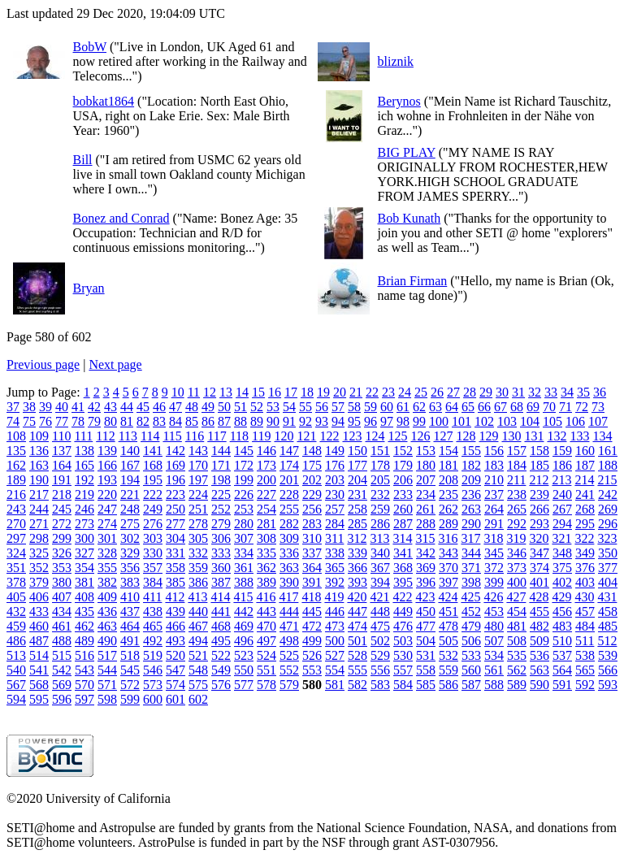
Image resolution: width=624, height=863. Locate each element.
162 (16, 465)
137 (62, 451)
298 (39, 538)
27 (453, 392)
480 (494, 626)
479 (471, 626)
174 (289, 465)
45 (143, 407)
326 (62, 553)
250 (175, 509)
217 (39, 494)
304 (175, 538)
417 (288, 597)
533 (471, 655)
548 (198, 670)
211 (516, 480)
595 (39, 699)
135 (16, 451)
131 (534, 436)
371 (471, 568)
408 (84, 597)
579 (289, 685)
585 (426, 685)
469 (244, 626)
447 (357, 611)
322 (584, 538)
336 (289, 553)
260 (403, 509)
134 (602, 436)
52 (256, 407)
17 (290, 392)
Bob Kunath (409, 218)
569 (62, 685)
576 (221, 685)
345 (494, 553)
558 (426, 670)
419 (334, 597)
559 (448, 670)
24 (404, 392)
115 (171, 436)
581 (334, 685)
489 (84, 641)
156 (494, 451)
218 (62, 494)
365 (334, 568)
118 (239, 436)
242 (608, 494)
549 (221, 670)
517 (107, 655)
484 (585, 626)
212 (538, 480)
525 (289, 655)
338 (334, 553)
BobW (89, 47)
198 (221, 480)
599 (130, 699)
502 (380, 641)
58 (354, 407)
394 (380, 582)
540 (16, 670)
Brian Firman (413, 281)
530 (403, 655)
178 (380, 465)
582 (357, 685)
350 (608, 553)
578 (266, 685)
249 (152, 509)
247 (107, 509)
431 (607, 597)
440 (198, 611)
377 (608, 568)
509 (539, 641)
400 (516, 582)
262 (448, 509)
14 (242, 392)
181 (448, 465)
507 (494, 641)
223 (175, 494)
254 (266, 509)
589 (516, 685)
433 (39, 611)
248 (130, 509)
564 (562, 670)
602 (198, 699)
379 (39, 582)
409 (107, 597)
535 (516, 655)
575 (198, 685)
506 (471, 641)
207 (426, 480)
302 (130, 538)
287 (403, 524)
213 (561, 480)
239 (539, 494)
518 (130, 655)
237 (494, 494)
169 (175, 465)
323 (607, 538)
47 (175, 407)
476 (403, 626)
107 (598, 421)
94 (338, 421)
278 (198, 524)
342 (426, 553)
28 (469, 392)
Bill (83, 160)
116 (194, 436)
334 (244, 553)
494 (198, 641)
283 (312, 524)
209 (471, 480)
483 (562, 626)
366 (357, 568)
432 (16, 611)
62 (419, 407)
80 (110, 421)
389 (266, 582)
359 (198, 568)
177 (357, 465)
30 (502, 392)
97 (386, 421)
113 (128, 436)
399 (494, 582)
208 (448, 480)
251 (198, 509)
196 (175, 480)
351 (16, 568)
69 (533, 407)
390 (289, 582)
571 (107, 685)
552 (289, 670)
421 (379, 597)
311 (334, 538)
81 (126, 421)
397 (448, 582)
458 (608, 611)
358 (175, 568)
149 (334, 451)
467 (198, 626)
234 (426, 494)
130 (511, 436)
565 (585, 670)
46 (159, 407)
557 (403, 670)
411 (152, 597)
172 (244, 465)
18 (307, 392)
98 (403, 421)
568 (39, 685)
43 (110, 407)
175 (312, 465)
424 (447, 597)
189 (16, 480)
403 (585, 582)
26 (437, 392)
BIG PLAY (407, 152)
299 (62, 538)
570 (84, 685)
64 (451, 407)
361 (244, 568)
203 (334, 480)
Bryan (89, 288)
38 (29, 407)
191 (62, 480)
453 (494, 611)
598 (107, 699)
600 (152, 699)
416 (265, 597)
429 (561, 597)
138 (84, 451)
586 (448, 685)
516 (84, 655)
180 (426, 465)
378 (16, 582)
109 (39, 436)
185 (539, 465)
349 (585, 553)
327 (84, 553)
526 (312, 655)
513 (16, 655)
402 (562, 582)
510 (562, 641)
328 (107, 553)
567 (16, 685)
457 (585, 611)
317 (470, 538)
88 (240, 421)
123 (352, 436)
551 (266, 670)
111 (83, 436)
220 (107, 494)
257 (334, 509)
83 (159, 421)
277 (175, 524)
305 (198, 538)
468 (221, 626)
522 (221, 655)
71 (565, 407)
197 (198, 480)
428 (538, 597)
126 (420, 436)
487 (39, 641)
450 (426, 611)
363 (289, 568)
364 (312, 568)
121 (306, 436)
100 (438, 421)
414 (220, 597)
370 (448, 568)
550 (244, 670)
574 (175, 685)
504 (426, 641)
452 (471, 611)
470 (266, 626)
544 (107, 670)
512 (607, 641)
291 (494, 524)
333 (221, 553)
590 (539, 685)
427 (516, 597)
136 (39, 451)
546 (152, 670)
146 (266, 451)
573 (152, 685)
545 (130, 670)
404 (608, 582)
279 (221, 524)
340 (380, 553)
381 (84, 582)
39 (45, 407)
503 (403, 641)
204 (357, 480)
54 (289, 407)
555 (357, 670)
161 (608, 451)
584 (403, 685)
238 (516, 494)
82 (143, 421)
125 (397, 436)
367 (380, 568)
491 (130, 641)
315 (425, 538)
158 (539, 451)
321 (561, 538)
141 (152, 451)
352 (39, 568)
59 (370, 407)
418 (311, 597)
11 (194, 392)
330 (152, 553)
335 (266, 553)
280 (244, 524)
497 (266, 641)
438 (152, 611)
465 (152, 626)
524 (266, 655)
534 (494, 655)
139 (107, 451)
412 (174, 597)
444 (289, 611)
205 (380, 480)
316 (447, 538)
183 (494, 465)
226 (244, 494)
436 (107, 611)
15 (258, 392)
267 (562, 509)
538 (585, 655)
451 (448, 611)
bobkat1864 (104, 101)
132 (556, 436)
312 (356, 538)
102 (484, 421)
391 (312, 582)
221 (130, 494)
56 (321, 407)
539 (608, 655)
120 (283, 436)
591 (562, 685)
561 (494, 670)
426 (493, 597)
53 (273, 407)
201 (289, 480)
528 (357, 655)
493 (175, 641)
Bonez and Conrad (121, 218)
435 (84, 611)
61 (403, 407)
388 (244, 582)
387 (221, 582)
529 (380, 655)
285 (357, 524)
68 (516, 407)
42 (94, 407)
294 (562, 524)
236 (471, 494)
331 (175, 553)
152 (403, 451)
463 (107, 626)
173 (266, 465)
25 (420, 392)
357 (152, 568)
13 (225, 392)
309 (289, 538)
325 (39, 553)
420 (356, 597)
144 (221, 451)
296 (608, 524)
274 (107, 524)
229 (312, 494)
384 (152, 582)
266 (539, 509)
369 (426, 568)
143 (198, 451)
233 (403, 494)
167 (130, 465)
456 (562, 611)
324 (16, 553)
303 (152, 538)
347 (539, 553)
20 (339, 392)
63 (435, 407)
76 (45, 421)
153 (426, 451)
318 (493, 538)
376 (585, 568)
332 (198, 553)
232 (380, 494)
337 (312, 553)
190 (39, 480)
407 (62, 597)
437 (130, 611)
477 (426, 626)
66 (484, 407)
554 (334, 670)
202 (312, 480)
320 (538, 538)
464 (130, 626)
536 (539, 655)
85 (191, 421)
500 (334, 641)
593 (608, 685)
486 (16, 641)
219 (84, 494)
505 (448, 641)
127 (443, 436)
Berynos (399, 101)
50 (224, 407)
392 (334, 582)
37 (13, 407)
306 (221, 538)
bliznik (396, 61)
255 (289, 509)
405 (16, 597)
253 (244, 509)
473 (334, 626)
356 (130, 568)
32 (534, 392)
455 (539, 611)
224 (198, 494)
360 (221, 568)
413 (197, 597)
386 (198, 582)
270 (16, 524)
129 (488, 436)
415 (243, 597)
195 (152, 480)
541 (39, 670)
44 (126, 407)
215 (607, 480)
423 (425, 597)
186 (562, 465)
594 (16, 699)
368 (403, 568)
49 (208, 407)
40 (61, 407)
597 (84, 699)
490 (107, 641)
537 (562, 655)
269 (608, 509)
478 (448, 626)
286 (380, 524)
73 (598, 407)
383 (130, 582)
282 (289, 524)
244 (39, 509)
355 (107, 568)
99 (419, 421)
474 (357, 626)
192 (84, 480)
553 (312, 670)
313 (379, 538)
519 (152, 655)
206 (403, 480)
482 (539, 626)
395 (403, 582)
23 (388, 392)
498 (289, 641)
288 (426, 524)
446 (334, 611)
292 (516, 524)
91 (289, 421)
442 (244, 611)
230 (334, 494)
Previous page (43, 364)
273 (84, 524)
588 (494, 685)
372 (494, 568)
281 (266, 524)
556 (380, 670)
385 (175, 582)
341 (403, 553)
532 (448, 655)
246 (84, 509)
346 (516, 553)
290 (471, 524)
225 (221, 494)
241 (585, 494)
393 (357, 582)
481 (516, 626)
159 (562, 451)
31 (518, 392)
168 (152, 465)
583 (380, 685)
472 (312, 626)
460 (39, 626)
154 (448, 451)
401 (539, 582)
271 (39, 524)
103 (507, 421)
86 (208, 421)
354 (84, 568)
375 (562, 568)
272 (62, 524)
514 (39, 655)
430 (584, 597)
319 (516, 538)
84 (175, 421)
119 (261, 436)
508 (516, 641)
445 (312, 611)
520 (175, 655)
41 (78, 407)
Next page (115, 364)
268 (585, 509)
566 (608, 670)
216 (16, 494)
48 (191, 407)
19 (323, 392)
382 (107, 582)
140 (130, 451)
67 (500, 407)
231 (357, 494)
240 (562, 494)
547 (175, 670)
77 (61, 421)
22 (372, 392)
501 (357, 641)
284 (334, 524)
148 (312, 451)
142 (175, 451)
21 (355, 392)
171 (221, 465)
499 (312, 641)
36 (599, 392)
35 (583, 392)
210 (494, 480)
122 (329, 436)
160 (585, 451)
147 (289, 451)
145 (244, 451)
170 (198, 465)
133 (579, 436)
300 (84, 538)
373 (516, 568)
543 (84, 670)
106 (575, 421)
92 (305, 421)
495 (221, 641)
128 (465, 436)
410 (130, 597)
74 (13, 421)
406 (39, 597)
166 (107, 465)
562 (516, 670)
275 (130, 524)
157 (516, 451)
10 (177, 392)
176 (334, 465)
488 (62, 641)
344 (471, 553)
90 (273, 421)
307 (244, 538)
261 (426, 509)
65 (468, 407)
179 (403, 465)
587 (471, 685)
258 (357, 509)
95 (354, 421)
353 (62, 568)
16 (274, 392)
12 (209, 392)
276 (152, 524)
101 (461, 421)
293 (539, 524)
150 (357, 451)
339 (357, 553)
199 (244, 480)
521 (198, 655)
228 (289, 494)
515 (62, 655)
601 (175, 699)
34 (567, 392)
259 (380, 509)
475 (380, 626)
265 (516, 509)
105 (552, 421)
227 (266, 494)
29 (485, 392)
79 (94, 421)
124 (374, 436)
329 (130, 553)
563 (539, 670)
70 (549, 407)
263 (471, 509)
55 (305, 407)
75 (29, 421)
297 (16, 538)
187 (585, 465)
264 (494, 509)
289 (448, 524)
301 (107, 538)
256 (312, 509)
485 (608, 626)
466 (175, 626)
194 (130, 480)
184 (516, 465)
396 (426, 582)
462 (84, 626)
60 (386, 407)
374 (539, 568)
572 (130, 685)
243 (16, 509)
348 (562, 553)
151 (380, 451)
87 (224, 421)
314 (402, 538)
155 (471, 451)
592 (585, 685)
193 (107, 480)
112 (105, 436)
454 (516, 611)
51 (240, 407)
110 (61, 436)
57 (338, 407)
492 (152, 641)
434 (62, 611)
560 (471, 670)
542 (62, 670)
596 (62, 699)
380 (62, 582)
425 (470, 597)
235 (448, 494)
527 (334, 655)
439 (175, 611)
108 (16, 436)
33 (550, 392)
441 (221, 611)
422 (402, 597)
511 (584, 641)
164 (62, 465)
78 (78, 421)
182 (471, 465)
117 (216, 436)
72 (581, 407)
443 (266, 611)
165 (84, 465)
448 (380, 611)
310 (312, 538)
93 (321, 421)
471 (289, 626)
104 (530, 421)
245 (62, 509)
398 (471, 582)
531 (426, 655)
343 (448, 553)
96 (370, 421)
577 (244, 685)
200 (266, 480)
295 (585, 524)
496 (244, 641)
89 (256, 421)
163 (39, 465)
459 (16, 626)
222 (152, 494)
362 (266, 568)
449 (403, 611)
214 (584, 480)
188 (608, 465)
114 (150, 436)
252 (221, 509)
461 (62, 626)
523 (244, 655)
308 (266, 538)
